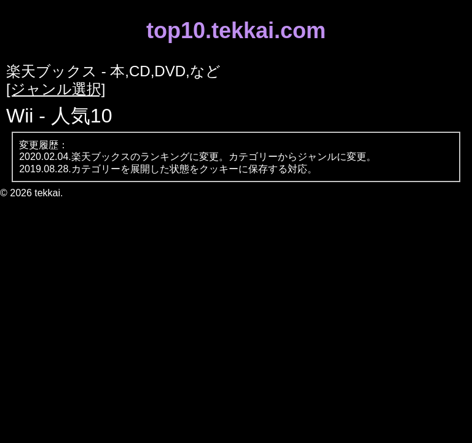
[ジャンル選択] (55, 89)
